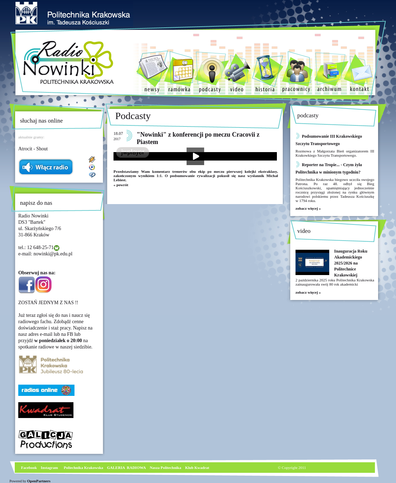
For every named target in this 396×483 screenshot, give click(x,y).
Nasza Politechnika (165, 467)
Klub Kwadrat (197, 467)
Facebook (28, 467)
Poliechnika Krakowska (84, 467)
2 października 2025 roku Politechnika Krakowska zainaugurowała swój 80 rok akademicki (335, 282)
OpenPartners (39, 481)
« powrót (120, 185)
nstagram (50, 467)
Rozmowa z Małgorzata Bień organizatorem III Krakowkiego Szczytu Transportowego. (335, 153)
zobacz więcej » (308, 208)
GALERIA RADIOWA (126, 467)
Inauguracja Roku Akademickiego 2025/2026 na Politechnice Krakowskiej (350, 263)
